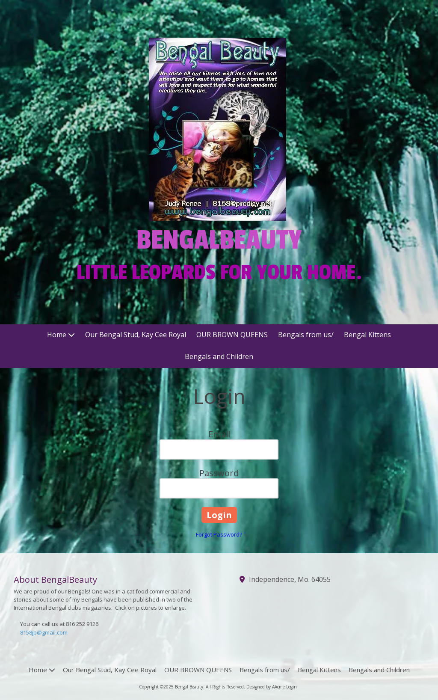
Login (291, 687)
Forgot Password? (219, 534)
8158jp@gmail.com (44, 632)
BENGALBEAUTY (219, 240)
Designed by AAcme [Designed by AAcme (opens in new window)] (265, 687)
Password (219, 473)
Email (219, 434)
